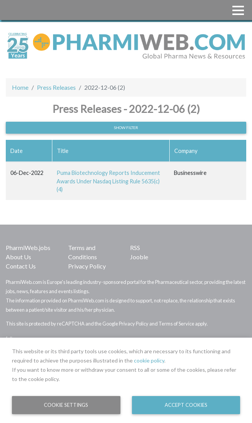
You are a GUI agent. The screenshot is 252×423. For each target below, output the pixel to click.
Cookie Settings (66, 405)
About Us (18, 256)
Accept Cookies (186, 405)
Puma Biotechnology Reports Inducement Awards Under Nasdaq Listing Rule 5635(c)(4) (108, 181)
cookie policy (149, 360)
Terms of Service (176, 324)
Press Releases (56, 87)
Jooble (139, 256)
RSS (135, 247)
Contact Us (21, 266)
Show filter (126, 127)
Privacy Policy (87, 266)
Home (20, 87)
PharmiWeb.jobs (28, 247)
